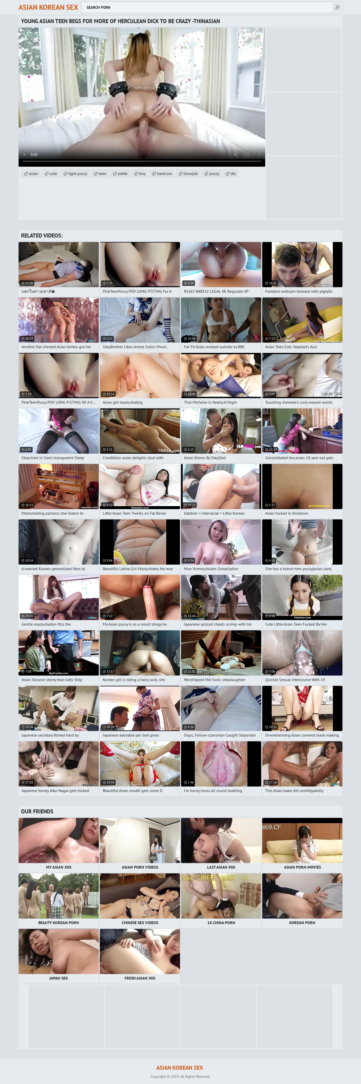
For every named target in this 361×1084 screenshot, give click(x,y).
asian (33, 173)
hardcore (164, 173)
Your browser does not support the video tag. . (142, 97)
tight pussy (77, 173)
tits (233, 173)
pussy (214, 173)
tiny (142, 173)
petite (123, 173)
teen (102, 173)
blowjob (191, 173)
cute (53, 173)
